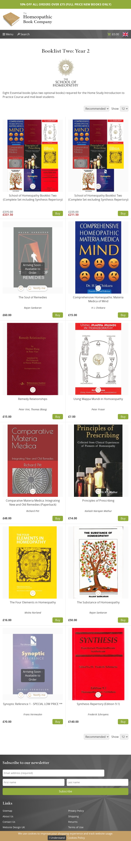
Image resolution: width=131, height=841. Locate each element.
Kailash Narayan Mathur (98, 511)
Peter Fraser (98, 409)
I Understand (57, 837)
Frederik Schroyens (98, 714)
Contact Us (9, 821)
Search (25, 34)
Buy (57, 213)
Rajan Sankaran (33, 307)
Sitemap (7, 810)
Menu (9, 34)
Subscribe (65, 791)
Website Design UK (14, 827)
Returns (73, 821)
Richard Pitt (32, 511)
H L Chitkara (98, 307)
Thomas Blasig (39, 409)
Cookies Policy (76, 837)
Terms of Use (75, 827)
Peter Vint (24, 409)
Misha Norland (33, 612)
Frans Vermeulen (32, 714)
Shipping (73, 816)
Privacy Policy (76, 810)
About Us (8, 816)
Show (119, 108)
